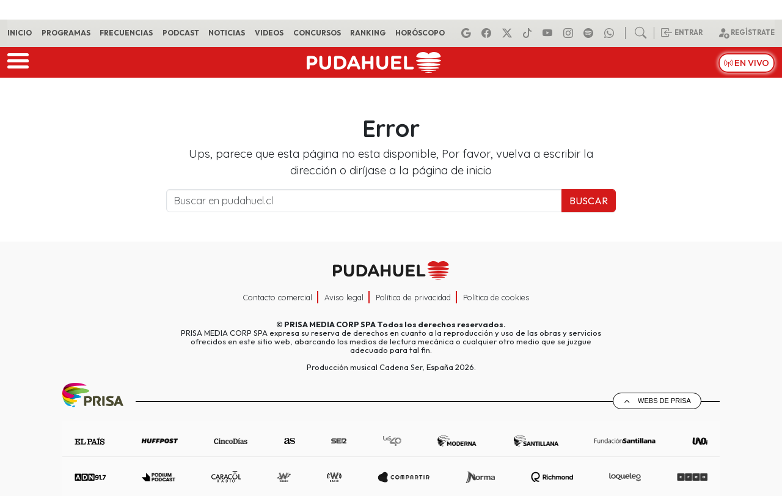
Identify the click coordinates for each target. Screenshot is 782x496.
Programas (66, 32)
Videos (269, 32)
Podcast (181, 32)
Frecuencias (126, 32)
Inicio (19, 32)
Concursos (317, 32)
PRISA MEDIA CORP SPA (330, 324)
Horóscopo (420, 32)
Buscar (588, 200)
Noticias (226, 32)
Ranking (368, 32)
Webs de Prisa (664, 400)
